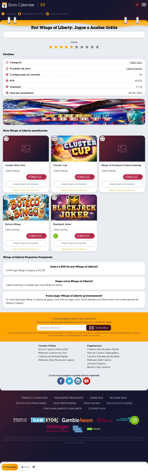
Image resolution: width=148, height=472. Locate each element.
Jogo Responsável (65, 403)
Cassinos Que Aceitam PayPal (103, 349)
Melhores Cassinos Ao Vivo (52, 352)
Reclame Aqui (118, 397)
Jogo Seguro (91, 403)
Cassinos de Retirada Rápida (53, 356)
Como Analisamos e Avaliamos (62, 408)
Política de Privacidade (31, 403)
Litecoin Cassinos (96, 363)
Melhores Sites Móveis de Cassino (56, 360)
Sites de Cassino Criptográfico (103, 352)
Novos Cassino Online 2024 (53, 349)
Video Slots (136, 62)
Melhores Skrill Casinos (99, 360)
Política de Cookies (119, 403)
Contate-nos (96, 408)
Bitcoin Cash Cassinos (98, 367)
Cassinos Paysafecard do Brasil (103, 356)
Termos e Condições (34, 397)
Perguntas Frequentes (68, 397)
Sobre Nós (96, 397)
